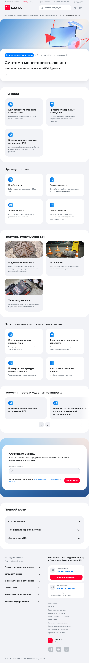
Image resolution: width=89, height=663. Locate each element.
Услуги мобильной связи (14, 561)
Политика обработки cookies (58, 616)
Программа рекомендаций (58, 629)
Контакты (51, 607)
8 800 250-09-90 (66, 588)
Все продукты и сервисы (14, 558)
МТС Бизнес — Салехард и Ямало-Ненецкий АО (22, 15)
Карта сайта (52, 620)
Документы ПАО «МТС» (56, 613)
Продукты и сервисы (49, 15)
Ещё (33, 2)
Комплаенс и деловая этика (58, 623)
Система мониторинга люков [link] (69, 15)
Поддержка (54, 593)
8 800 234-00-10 (62, 2)
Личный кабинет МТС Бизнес (60, 595)
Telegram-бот (65, 593)
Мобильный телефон (16, 467)
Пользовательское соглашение (59, 626)
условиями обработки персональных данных (35, 480)
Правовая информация (56, 633)
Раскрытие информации (57, 610)
